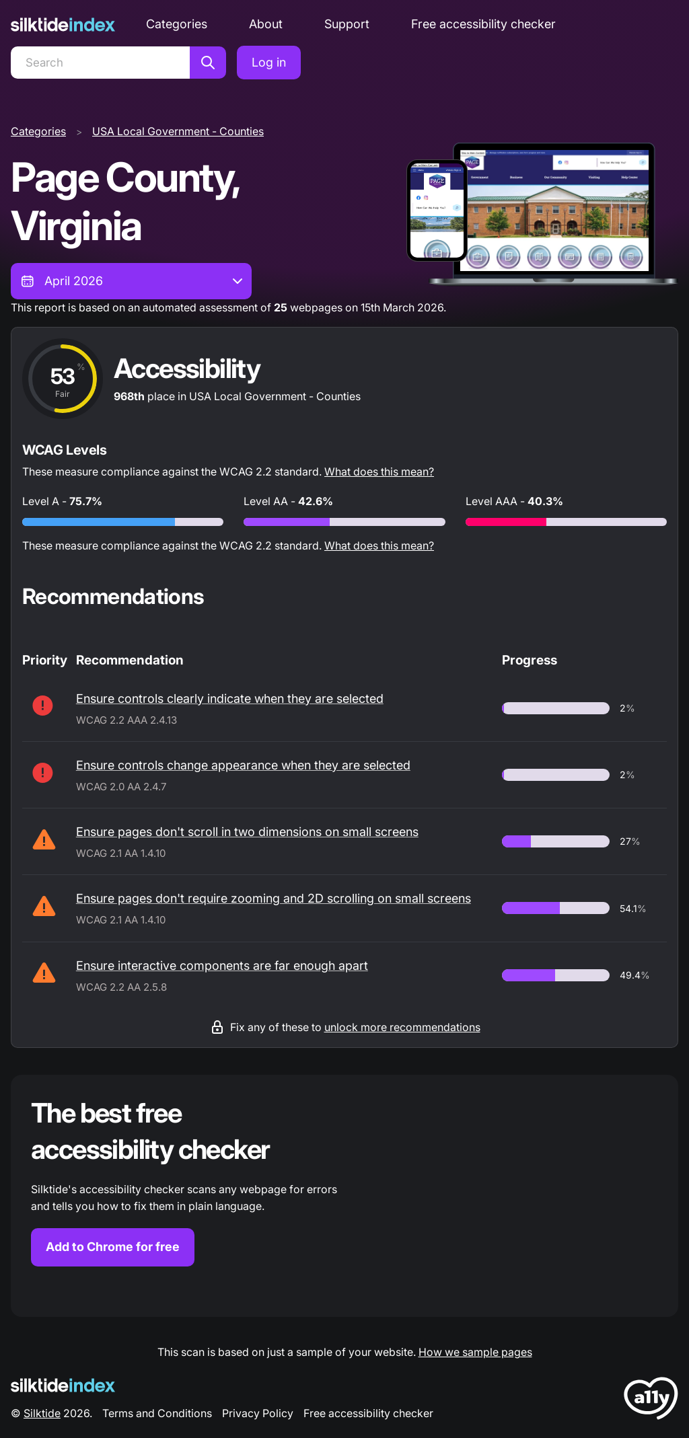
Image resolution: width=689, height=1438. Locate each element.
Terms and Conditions (157, 1413)
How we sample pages (475, 1352)
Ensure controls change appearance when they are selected (243, 765)
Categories (176, 24)
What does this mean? (379, 471)
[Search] (100, 62)
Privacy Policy (257, 1413)
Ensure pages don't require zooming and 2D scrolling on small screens (273, 898)
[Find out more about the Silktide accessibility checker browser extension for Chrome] (344, 1196)
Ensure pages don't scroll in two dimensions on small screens (247, 832)
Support (346, 24)
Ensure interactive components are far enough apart (222, 965)
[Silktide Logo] (63, 1385)
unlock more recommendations (402, 1027)
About (266, 24)
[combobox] (131, 281)
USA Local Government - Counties (178, 131)
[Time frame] (131, 281)
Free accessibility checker (483, 24)
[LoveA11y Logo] (651, 1401)
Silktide (42, 1413)
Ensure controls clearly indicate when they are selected (230, 698)
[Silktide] (63, 24)
